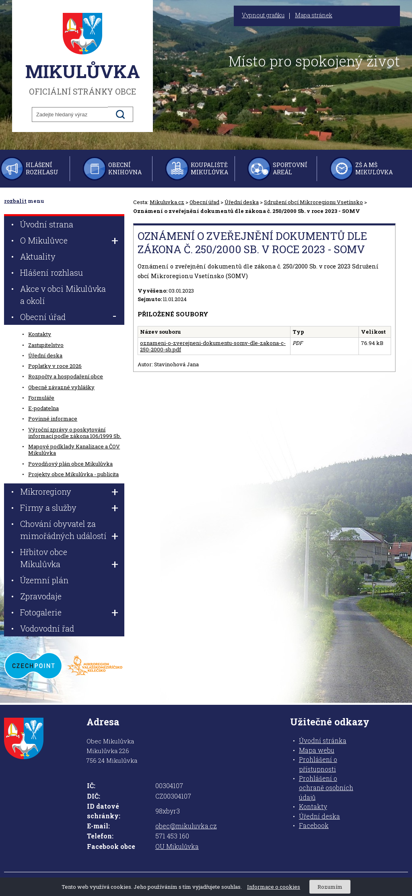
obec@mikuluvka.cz (186, 826)
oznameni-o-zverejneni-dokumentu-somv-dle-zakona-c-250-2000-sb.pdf (213, 346)
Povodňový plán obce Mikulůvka (70, 463)
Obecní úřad (204, 202)
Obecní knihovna (125, 168)
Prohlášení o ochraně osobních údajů (326, 787)
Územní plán (44, 580)
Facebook (314, 826)
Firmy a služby (48, 507)
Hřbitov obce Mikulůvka (43, 558)
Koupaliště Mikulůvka (209, 168)
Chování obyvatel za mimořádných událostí (63, 529)
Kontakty (39, 334)
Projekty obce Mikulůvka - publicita (73, 474)
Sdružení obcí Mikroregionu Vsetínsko (313, 202)
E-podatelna (43, 408)
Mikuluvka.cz (167, 202)
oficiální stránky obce (82, 54)
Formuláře (41, 397)
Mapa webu (316, 750)
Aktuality (38, 256)
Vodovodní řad (47, 628)
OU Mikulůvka (177, 846)
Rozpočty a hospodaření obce (65, 376)
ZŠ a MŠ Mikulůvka (374, 168)
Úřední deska (242, 202)
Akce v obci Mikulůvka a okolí (63, 294)
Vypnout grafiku (263, 15)
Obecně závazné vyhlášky (61, 387)
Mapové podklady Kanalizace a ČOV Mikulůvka (74, 449)
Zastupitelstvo (46, 345)
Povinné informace (52, 418)
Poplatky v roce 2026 (55, 366)
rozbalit (15, 200)
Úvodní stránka (322, 741)
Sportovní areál (290, 168)
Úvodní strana (46, 224)
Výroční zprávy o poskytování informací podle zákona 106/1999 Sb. (74, 433)
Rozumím (329, 886)
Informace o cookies (273, 886)
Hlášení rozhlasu (42, 168)
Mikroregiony (45, 491)
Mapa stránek (313, 15)
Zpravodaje (41, 596)
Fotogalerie (41, 612)
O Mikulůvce (44, 240)
